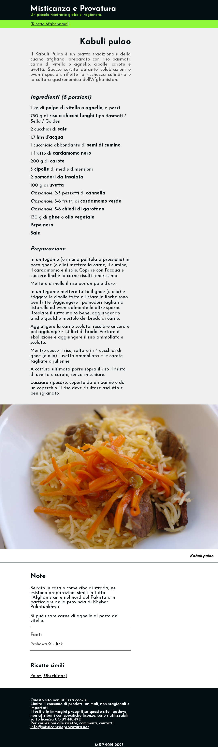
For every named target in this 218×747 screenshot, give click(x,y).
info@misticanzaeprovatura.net (59, 727)
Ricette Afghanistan (49, 24)
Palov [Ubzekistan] (48, 676)
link (59, 644)
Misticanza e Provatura (73, 9)
